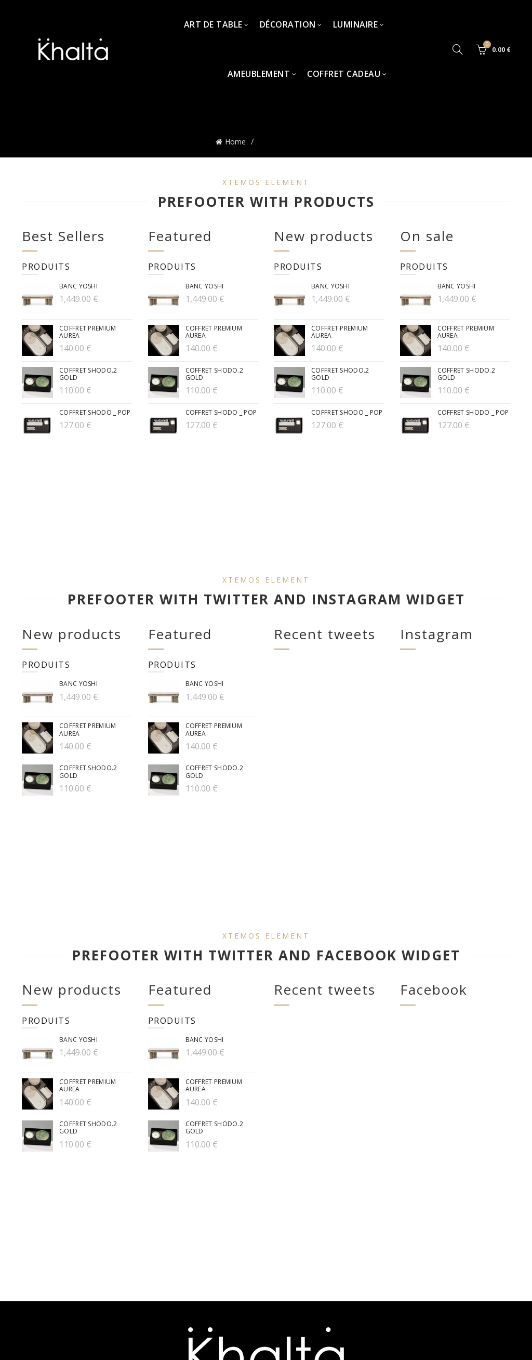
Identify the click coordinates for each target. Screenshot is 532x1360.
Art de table (213, 24)
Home (235, 141)
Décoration (288, 24)
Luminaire (355, 24)
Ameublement (259, 74)
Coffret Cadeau (343, 74)
